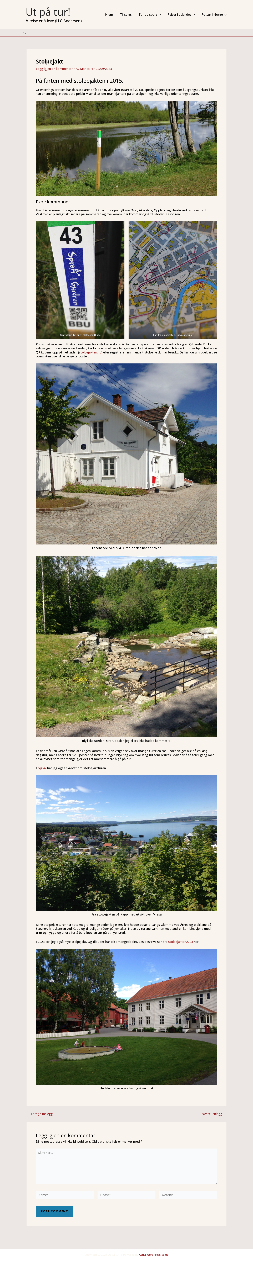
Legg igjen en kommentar (54, 69)
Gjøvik (42, 768)
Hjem (112, 14)
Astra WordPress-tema (154, 1255)
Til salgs (128, 14)
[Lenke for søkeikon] (24, 33)
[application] (161, 14)
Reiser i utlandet (182, 14)
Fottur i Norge (214, 14)
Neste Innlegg (214, 1113)
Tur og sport (151, 14)
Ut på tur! (48, 12)
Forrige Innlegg (40, 1113)
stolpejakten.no (90, 352)
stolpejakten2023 (181, 942)
